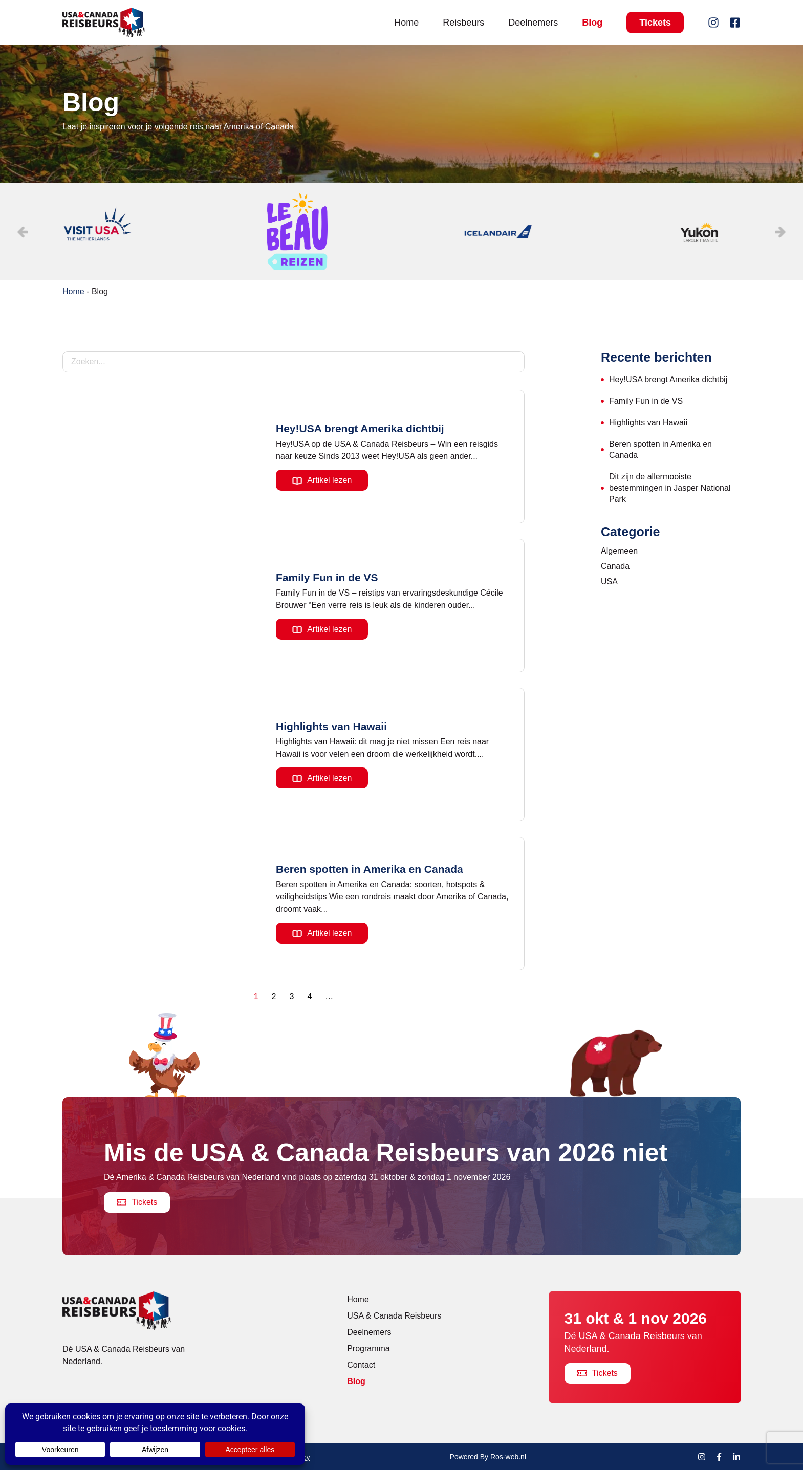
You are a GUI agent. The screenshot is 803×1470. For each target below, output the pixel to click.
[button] (780, 232)
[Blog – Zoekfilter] (293, 361)
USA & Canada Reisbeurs (394, 1315)
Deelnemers (533, 22)
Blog (592, 22)
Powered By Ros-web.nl (488, 1457)
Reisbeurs (463, 22)
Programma (368, 1348)
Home (406, 22)
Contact (361, 1365)
